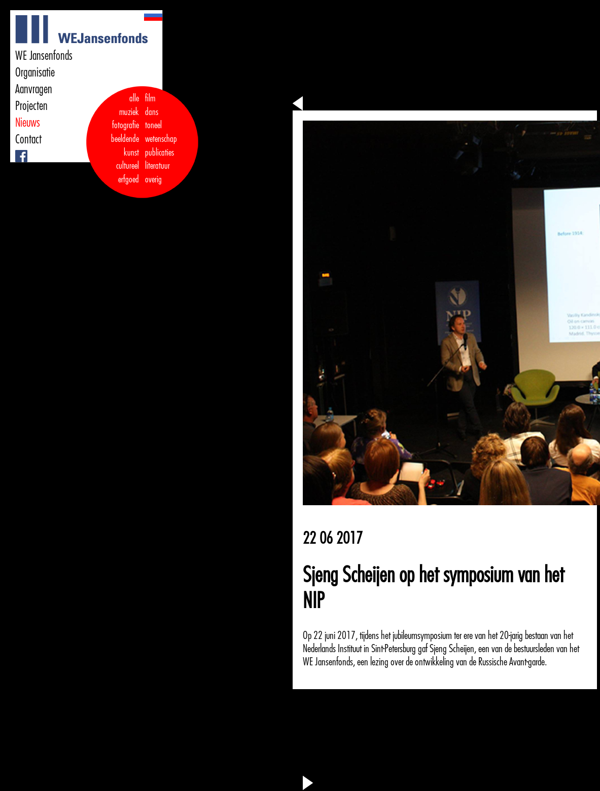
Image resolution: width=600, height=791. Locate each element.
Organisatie (35, 72)
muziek (129, 112)
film (150, 98)
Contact (28, 139)
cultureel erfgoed (127, 172)
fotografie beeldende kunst (125, 139)
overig (153, 179)
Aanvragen (33, 89)
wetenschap (161, 138)
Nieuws (27, 123)
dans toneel (153, 118)
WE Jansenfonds (44, 56)
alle (134, 98)
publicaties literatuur (159, 159)
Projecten (31, 106)
